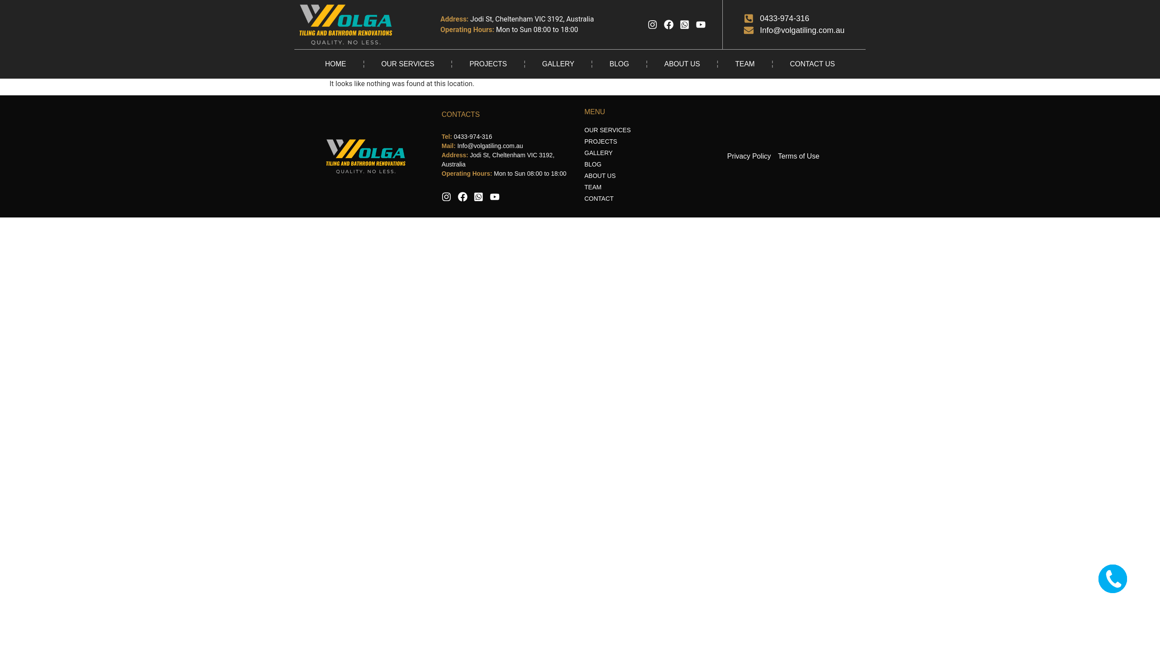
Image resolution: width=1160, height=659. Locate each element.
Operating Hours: (467, 29)
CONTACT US (812, 64)
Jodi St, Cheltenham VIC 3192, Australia (532, 19)
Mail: (449, 145)
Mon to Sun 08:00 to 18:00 (537, 29)
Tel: (448, 136)
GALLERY (558, 64)
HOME (335, 64)
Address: (454, 19)
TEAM (744, 64)
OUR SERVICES (408, 64)
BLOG (619, 64)
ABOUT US (682, 64)
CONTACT (599, 198)
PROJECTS (488, 64)
